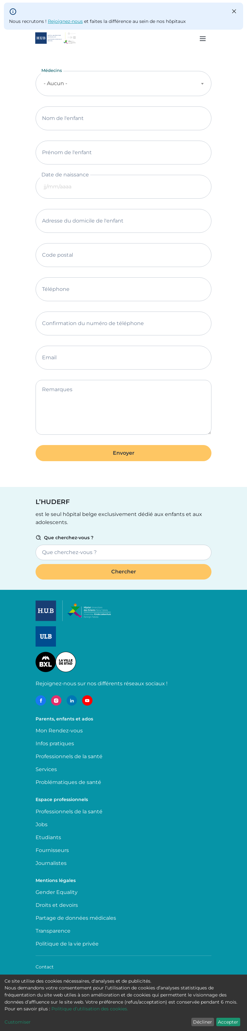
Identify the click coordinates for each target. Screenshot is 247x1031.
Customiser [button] (18, 1022)
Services (46, 769)
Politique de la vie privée (67, 944)
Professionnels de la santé (69, 756)
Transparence (53, 931)
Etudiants (48, 837)
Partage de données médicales (76, 918)
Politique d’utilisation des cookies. (89, 1009)
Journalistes (51, 863)
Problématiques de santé (68, 782)
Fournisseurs (52, 850)
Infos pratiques (55, 743)
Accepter (228, 1022)
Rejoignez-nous (65, 21)
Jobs (42, 824)
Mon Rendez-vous (59, 731)
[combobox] (123, 83)
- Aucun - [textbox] (55, 83)
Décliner (202, 1022)
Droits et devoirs (57, 905)
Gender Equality (57, 892)
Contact (45, 967)
